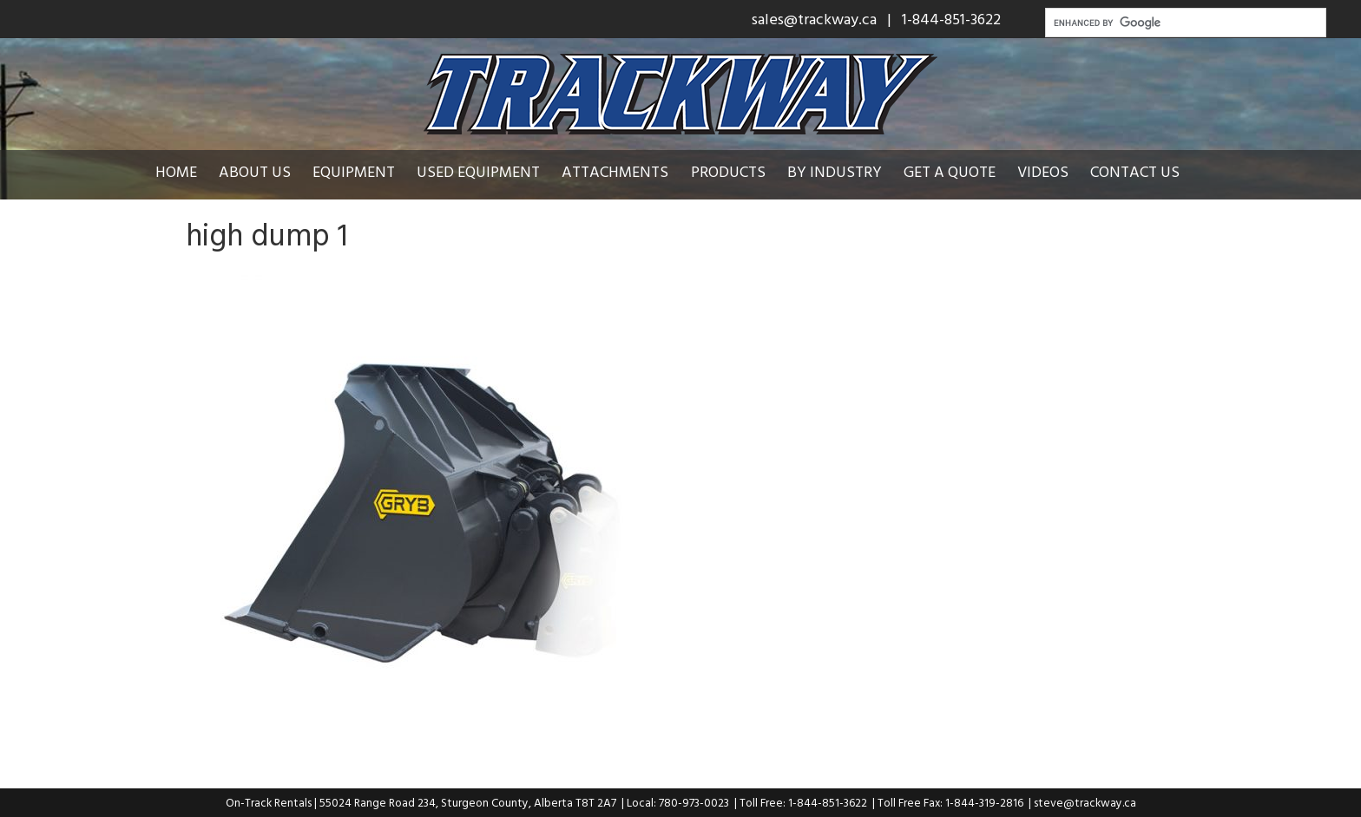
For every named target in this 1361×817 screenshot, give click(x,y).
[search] (1184, 22)
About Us (255, 171)
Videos (1042, 171)
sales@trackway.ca (814, 18)
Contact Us (1135, 171)
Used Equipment (478, 171)
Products (728, 171)
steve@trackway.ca (1085, 802)
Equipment (353, 171)
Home (176, 171)
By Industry (834, 171)
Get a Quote (950, 171)
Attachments (615, 171)
